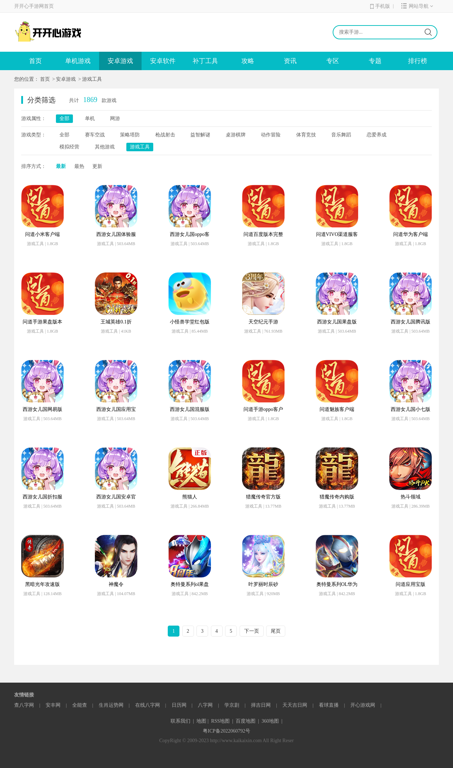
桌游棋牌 (236, 134)
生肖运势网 (111, 705)
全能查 (79, 705)
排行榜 (417, 60)
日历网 (179, 705)
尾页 (276, 631)
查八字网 (24, 705)
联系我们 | (182, 721)
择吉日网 (261, 705)
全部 (64, 118)
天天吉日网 (294, 705)
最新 (61, 166)
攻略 (247, 60)
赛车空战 (95, 134)
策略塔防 (130, 134)
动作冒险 (271, 134)
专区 (332, 60)
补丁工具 (205, 60)
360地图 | (272, 721)
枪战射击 (165, 134)
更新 (97, 166)
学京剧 (231, 705)
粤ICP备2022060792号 (226, 731)
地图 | (202, 721)
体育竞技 (306, 134)
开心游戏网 (362, 705)
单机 (90, 118)
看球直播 (329, 705)
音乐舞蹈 (341, 134)
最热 (79, 166)
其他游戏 (105, 146)
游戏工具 (92, 79)
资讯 (290, 60)
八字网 (205, 705)
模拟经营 (69, 146)
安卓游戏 (120, 60)
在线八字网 (147, 705)
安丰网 (53, 705)
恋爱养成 (376, 134)
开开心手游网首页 (34, 6)
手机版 (380, 6)
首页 (35, 60)
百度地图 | (247, 721)
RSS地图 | (222, 721)
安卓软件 (163, 60)
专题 (375, 60)
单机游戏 (78, 60)
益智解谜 (200, 134)
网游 (115, 118)
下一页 (251, 631)
